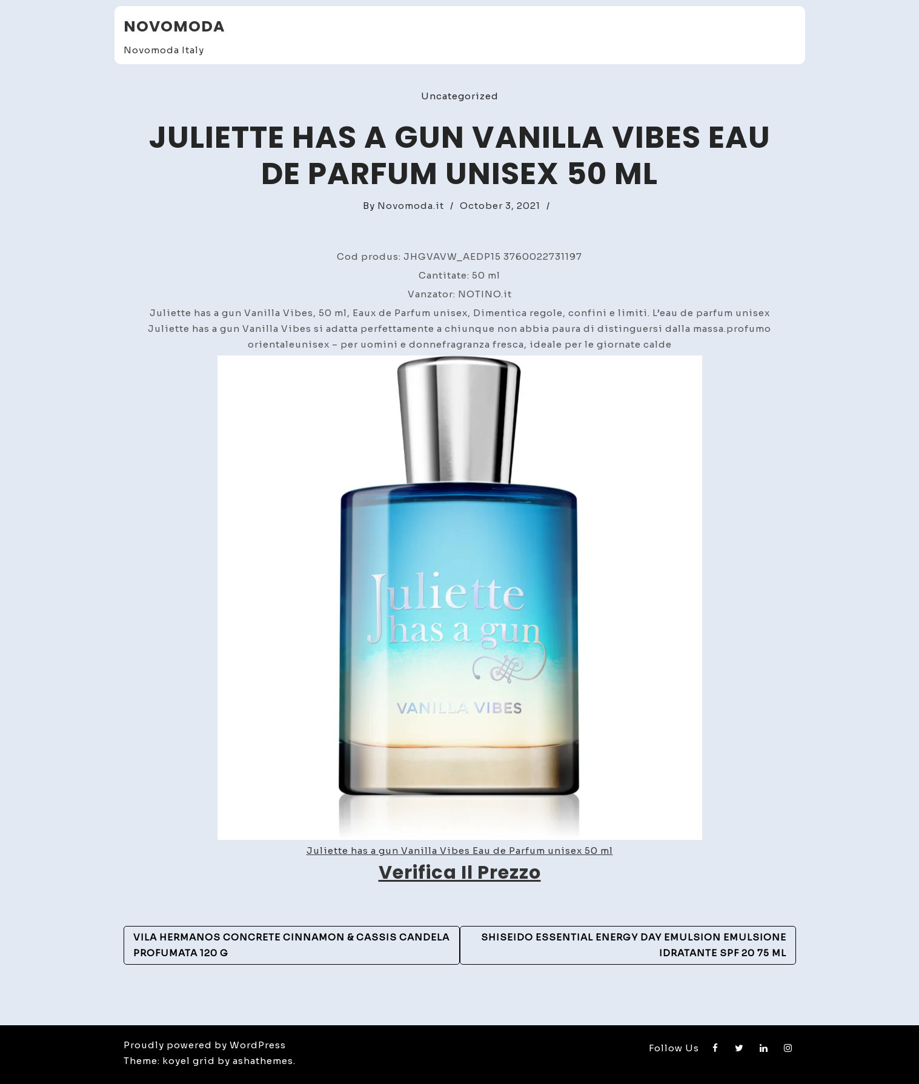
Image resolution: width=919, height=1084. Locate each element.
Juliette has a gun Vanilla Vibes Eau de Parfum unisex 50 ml (460, 850)
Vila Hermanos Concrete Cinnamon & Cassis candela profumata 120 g (291, 945)
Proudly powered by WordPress (205, 1045)
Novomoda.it (410, 205)
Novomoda (174, 26)
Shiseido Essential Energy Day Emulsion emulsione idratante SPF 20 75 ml (633, 945)
